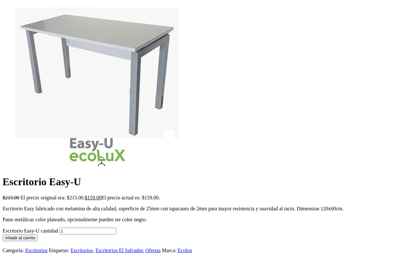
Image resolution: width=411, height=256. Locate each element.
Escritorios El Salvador (119, 250)
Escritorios (36, 250)
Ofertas (153, 250)
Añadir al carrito (20, 237)
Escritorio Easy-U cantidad (30, 230)
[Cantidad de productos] (87, 231)
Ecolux (185, 250)
